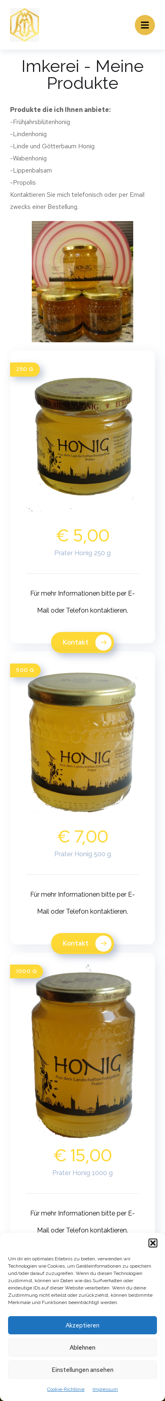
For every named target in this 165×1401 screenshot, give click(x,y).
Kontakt (87, 642)
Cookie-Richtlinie (66, 1389)
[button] (153, 1243)
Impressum (105, 1389)
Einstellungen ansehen (82, 1370)
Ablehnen (82, 1348)
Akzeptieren (82, 1325)
